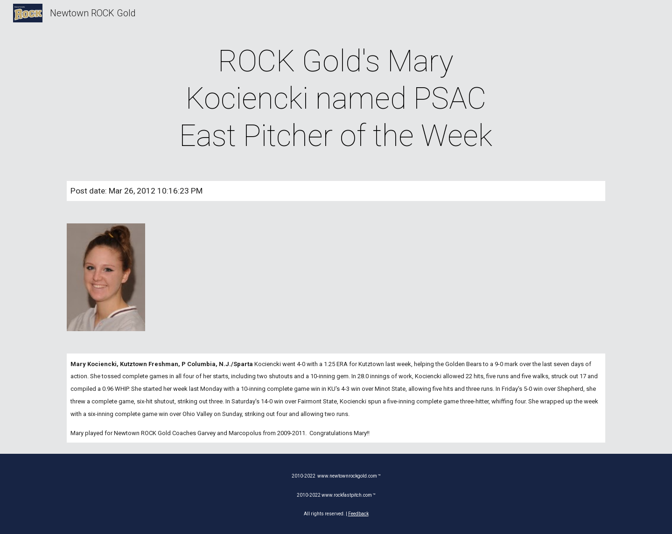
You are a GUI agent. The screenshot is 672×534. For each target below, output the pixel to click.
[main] (336, 99)
